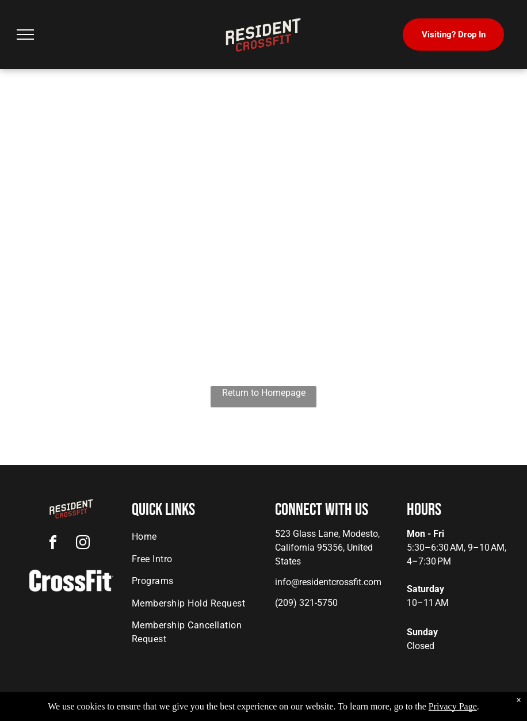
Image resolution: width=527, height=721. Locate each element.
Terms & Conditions (358, 710)
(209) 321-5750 (306, 602)
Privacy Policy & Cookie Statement (192, 710)
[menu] (25, 34)
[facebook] (53, 544)
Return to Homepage (263, 392)
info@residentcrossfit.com (328, 582)
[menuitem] (193, 537)
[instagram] (82, 544)
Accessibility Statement (286, 710)
